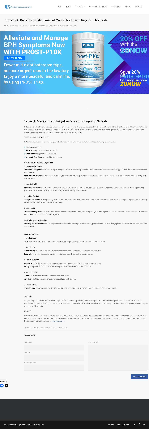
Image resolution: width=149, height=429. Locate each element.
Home (6, 26)
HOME (59, 7)
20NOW (133, 50)
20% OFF (133, 40)
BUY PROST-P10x (14, 58)
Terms (118, 425)
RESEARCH (79, 7)
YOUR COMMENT (93, 343)
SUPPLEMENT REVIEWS (98, 7)
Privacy (111, 425)
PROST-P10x (116, 7)
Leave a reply (57, 321)
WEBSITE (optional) (30, 363)
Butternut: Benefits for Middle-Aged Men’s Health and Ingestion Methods (65, 121)
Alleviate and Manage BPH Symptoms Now (36, 41)
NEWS (68, 7)
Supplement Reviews (60, 327)
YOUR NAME (28, 343)
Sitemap (126, 425)
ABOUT (128, 7)
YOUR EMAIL (28, 353)
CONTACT (139, 7)
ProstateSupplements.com (20, 425)
